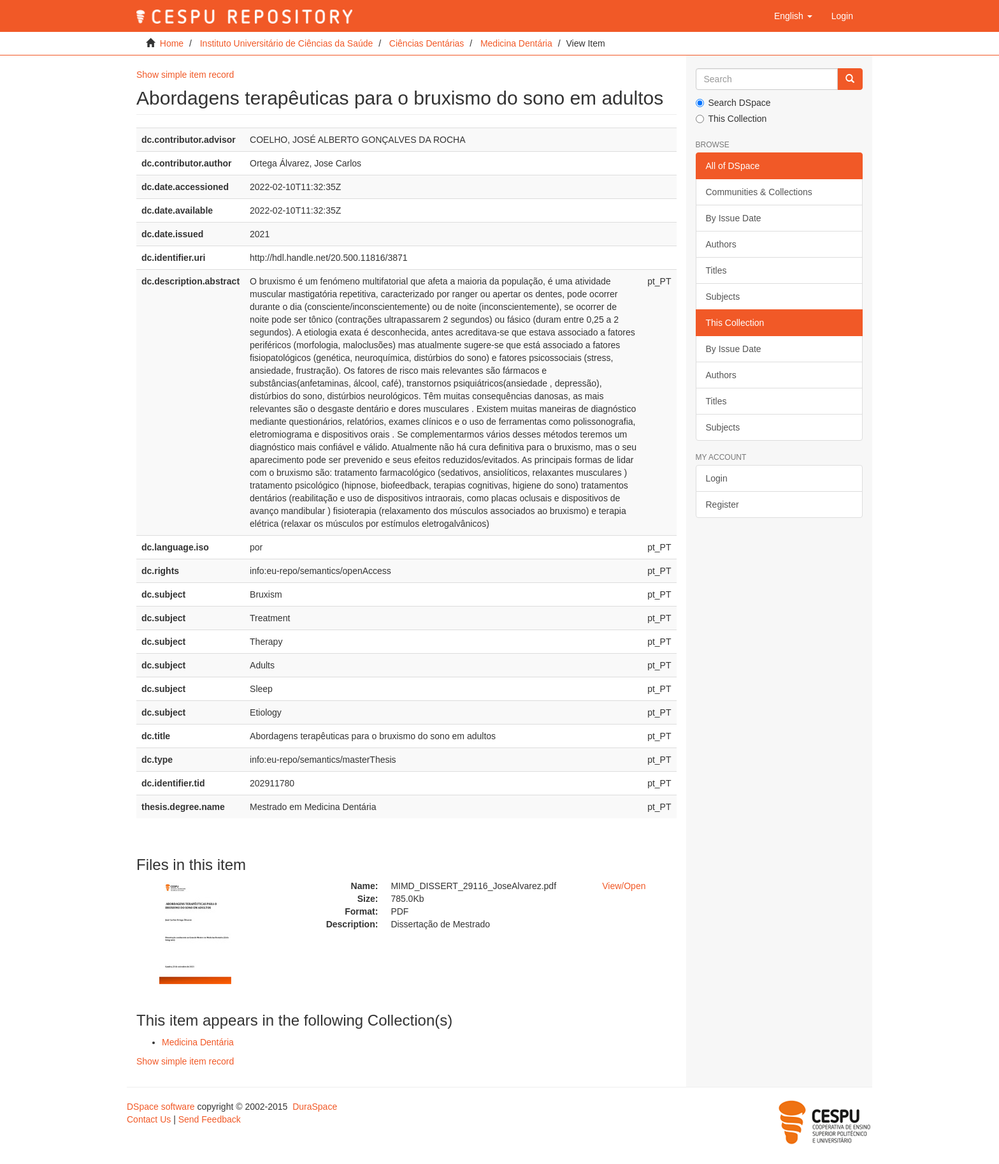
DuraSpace (314, 1106)
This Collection (731, 119)
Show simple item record (185, 75)
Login (717, 478)
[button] (793, 16)
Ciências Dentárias (426, 43)
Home (171, 43)
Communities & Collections (759, 192)
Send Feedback (209, 1119)
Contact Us (149, 1119)
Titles (716, 270)
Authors (721, 244)
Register (722, 504)
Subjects (723, 296)
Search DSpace (733, 103)
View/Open (623, 886)
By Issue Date (733, 218)
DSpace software (161, 1106)
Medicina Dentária (516, 43)
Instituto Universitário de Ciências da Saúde (286, 43)
